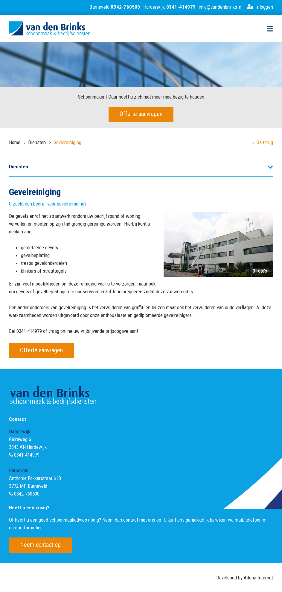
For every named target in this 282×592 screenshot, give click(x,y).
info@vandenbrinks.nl (221, 7)
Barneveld (114, 7)
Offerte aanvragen (141, 113)
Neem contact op (40, 544)
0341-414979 (26, 455)
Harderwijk (169, 7)
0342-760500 (26, 494)
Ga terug (262, 142)
